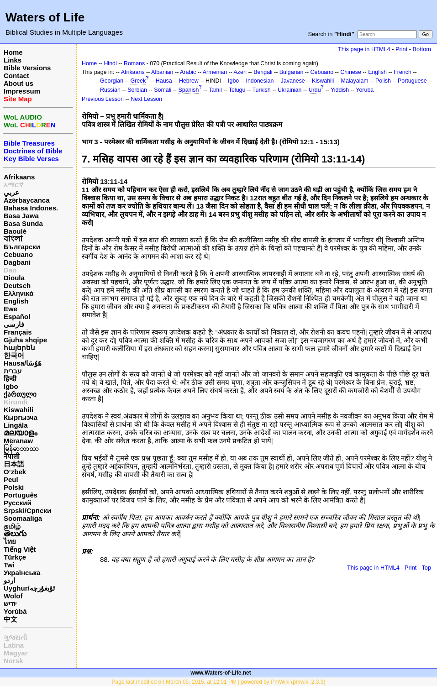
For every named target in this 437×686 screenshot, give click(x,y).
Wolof (13, 596)
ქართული (20, 394)
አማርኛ (14, 185)
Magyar (16, 653)
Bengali (263, 72)
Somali (162, 90)
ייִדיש (10, 603)
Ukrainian (290, 90)
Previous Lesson (103, 99)
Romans (134, 63)
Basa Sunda (23, 223)
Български (22, 247)
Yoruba (365, 90)
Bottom (422, 49)
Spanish (188, 90)
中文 (10, 619)
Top (426, 567)
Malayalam (355, 81)
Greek (138, 81)
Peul (11, 479)
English (16, 301)
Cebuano (18, 254)
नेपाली (12, 456)
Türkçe (15, 557)
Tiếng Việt (20, 549)
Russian (110, 90)
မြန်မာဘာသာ (21, 448)
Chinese (350, 72)
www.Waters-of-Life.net (220, 673)
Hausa (164, 81)
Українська (22, 572)
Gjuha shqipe (25, 340)
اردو (9, 580)
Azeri (240, 72)
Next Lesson (146, 99)
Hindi (110, 63)
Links (12, 60)
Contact (16, 75)
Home (13, 52)
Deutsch (17, 285)
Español (17, 316)
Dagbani (17, 262)
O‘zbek (15, 472)
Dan (10, 270)
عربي (11, 192)
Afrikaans (19, 177)
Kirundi (16, 402)
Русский (18, 503)
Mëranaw (18, 441)
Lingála (16, 425)
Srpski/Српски (27, 510)
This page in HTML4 (364, 49)
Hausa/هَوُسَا (23, 363)
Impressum (22, 91)
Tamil (215, 90)
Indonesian (260, 81)
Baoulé (15, 231)
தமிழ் (12, 526)
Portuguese (412, 81)
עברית (12, 371)
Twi (9, 565)
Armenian (215, 72)
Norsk (13, 661)
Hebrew (189, 81)
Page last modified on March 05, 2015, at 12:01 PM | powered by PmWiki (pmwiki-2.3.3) (219, 682)
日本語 (14, 464)
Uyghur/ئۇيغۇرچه (29, 588)
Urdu (315, 90)
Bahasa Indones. (31, 208)
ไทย (10, 541)
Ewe (10, 309)
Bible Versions (27, 68)
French (402, 72)
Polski (14, 487)
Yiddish (340, 90)
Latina (14, 645)
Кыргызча (20, 417)
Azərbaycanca (27, 200)
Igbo (11, 386)
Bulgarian (291, 72)
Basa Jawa (21, 216)
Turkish (261, 90)
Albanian (162, 72)
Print (401, 49)
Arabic (188, 72)
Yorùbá (15, 611)
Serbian (137, 90)
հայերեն (19, 347)
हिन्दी (10, 378)
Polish (383, 81)
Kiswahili (18, 410)
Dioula (14, 278)
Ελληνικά (18, 293)
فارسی (14, 324)
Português (20, 495)
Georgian (111, 81)
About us (18, 83)
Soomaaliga (23, 518)
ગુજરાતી (15, 637)
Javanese (293, 81)
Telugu (237, 90)
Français (18, 332)
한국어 (14, 355)
